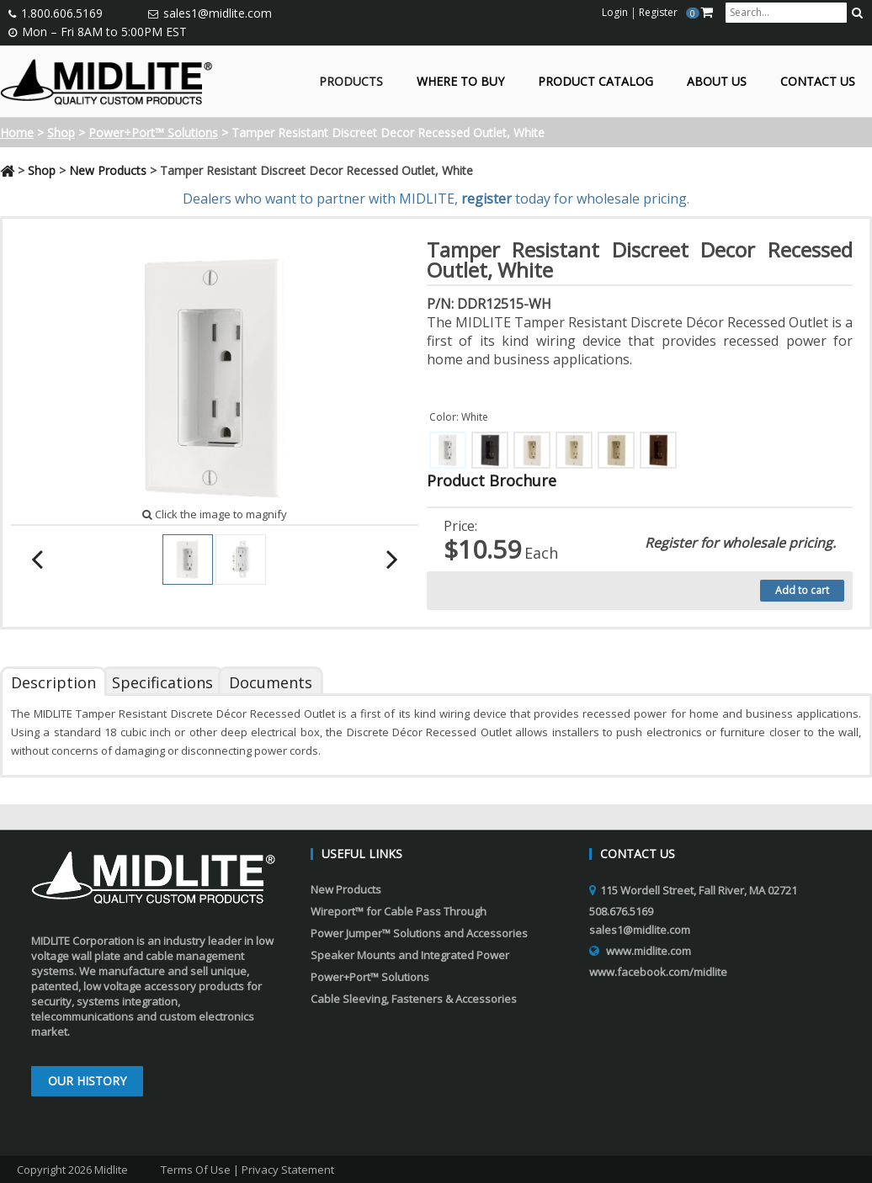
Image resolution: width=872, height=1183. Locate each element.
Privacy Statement (288, 1169)
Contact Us (817, 82)
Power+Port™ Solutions (153, 133)
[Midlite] (106, 80)
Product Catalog (595, 82)
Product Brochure (491, 480)
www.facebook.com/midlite (658, 971)
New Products (107, 170)
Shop (61, 133)
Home (17, 133)
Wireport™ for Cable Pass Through (399, 911)
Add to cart (802, 590)
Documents (270, 682)
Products (351, 82)
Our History (87, 1081)
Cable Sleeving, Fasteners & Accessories (414, 998)
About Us (717, 82)
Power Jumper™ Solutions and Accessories (419, 933)
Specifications (162, 682)
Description (53, 682)
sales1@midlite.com (217, 13)
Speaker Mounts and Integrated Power (410, 955)
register (486, 198)
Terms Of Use (196, 1169)
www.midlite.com (648, 950)
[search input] (786, 13)
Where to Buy (460, 82)
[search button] (857, 13)
